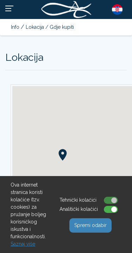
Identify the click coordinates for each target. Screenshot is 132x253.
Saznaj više (23, 244)
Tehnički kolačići (77, 200)
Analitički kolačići (78, 209)
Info (15, 27)
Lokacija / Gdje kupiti (50, 27)
